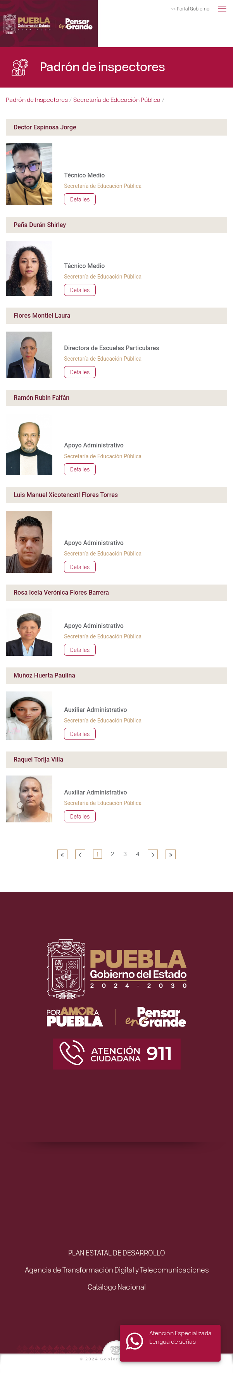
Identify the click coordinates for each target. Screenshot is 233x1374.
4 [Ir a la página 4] (137, 854)
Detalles (80, 199)
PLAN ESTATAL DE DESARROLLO (116, 1252)
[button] (222, 9)
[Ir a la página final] (171, 854)
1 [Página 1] (97, 854)
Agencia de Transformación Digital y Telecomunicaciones (117, 1269)
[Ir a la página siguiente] (153, 854)
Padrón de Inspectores (37, 99)
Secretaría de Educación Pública (117, 99)
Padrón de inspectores (102, 66)
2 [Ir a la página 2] (112, 854)
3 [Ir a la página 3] (125, 854)
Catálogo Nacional (117, 1286)
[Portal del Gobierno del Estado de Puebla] (190, 9)
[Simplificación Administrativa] (61, 23)
